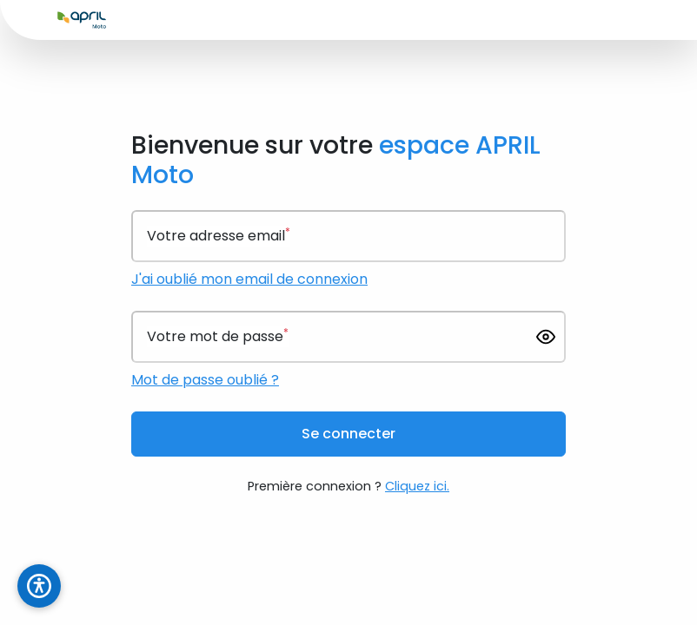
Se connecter (348, 434)
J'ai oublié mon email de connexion (249, 279)
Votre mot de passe (218, 336)
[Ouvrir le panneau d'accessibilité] (39, 586)
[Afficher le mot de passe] (545, 336)
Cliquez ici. (417, 486)
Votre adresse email (218, 236)
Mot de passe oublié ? (205, 380)
